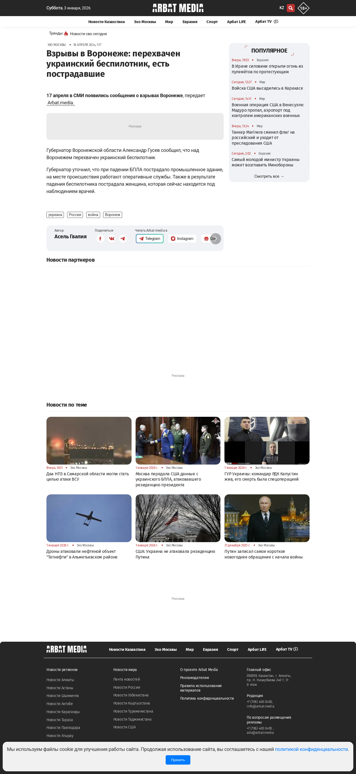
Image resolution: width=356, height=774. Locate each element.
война (93, 215)
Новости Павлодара (63, 727)
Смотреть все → (269, 176)
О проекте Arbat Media (199, 669)
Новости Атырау (60, 735)
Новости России (126, 687)
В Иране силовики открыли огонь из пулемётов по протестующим (267, 69)
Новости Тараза (59, 720)
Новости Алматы (60, 680)
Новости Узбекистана (131, 695)
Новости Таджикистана (132, 719)
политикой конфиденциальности (311, 749)
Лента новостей (126, 679)
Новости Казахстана (106, 21)
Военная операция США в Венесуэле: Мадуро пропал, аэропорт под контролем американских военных (268, 110)
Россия (75, 215)
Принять (178, 760)
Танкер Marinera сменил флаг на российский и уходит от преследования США (263, 138)
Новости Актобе (59, 704)
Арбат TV (266, 21)
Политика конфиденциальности (207, 698)
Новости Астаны (59, 688)
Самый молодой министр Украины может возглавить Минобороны (265, 162)
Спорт (212, 21)
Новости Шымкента (62, 695)
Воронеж (112, 215)
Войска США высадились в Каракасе (267, 88)
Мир (169, 21)
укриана (55, 215)
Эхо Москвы (145, 21)
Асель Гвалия (70, 236)
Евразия (190, 21)
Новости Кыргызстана (131, 703)
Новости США (124, 727)
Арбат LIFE (236, 21)
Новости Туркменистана (133, 711)
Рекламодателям (194, 678)
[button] (216, 239)
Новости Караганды (63, 712)
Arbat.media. (61, 102)
